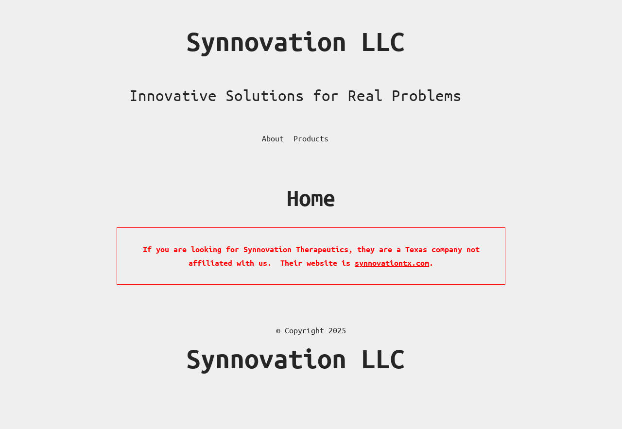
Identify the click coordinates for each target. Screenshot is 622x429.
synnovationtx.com (392, 262)
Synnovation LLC (295, 41)
